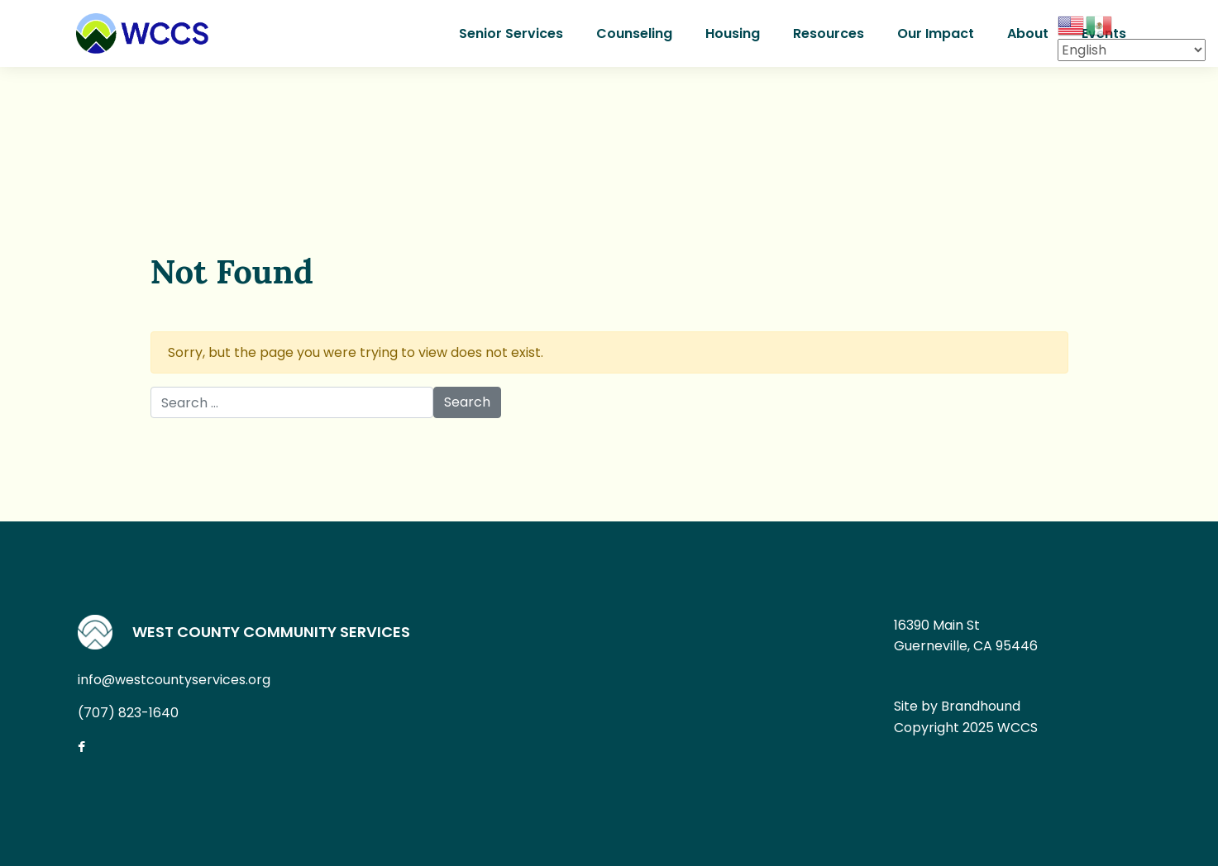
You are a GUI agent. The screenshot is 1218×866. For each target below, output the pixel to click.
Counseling (634, 33)
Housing (732, 33)
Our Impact (935, 33)
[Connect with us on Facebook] (94, 747)
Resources (828, 33)
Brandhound (980, 706)
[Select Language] (1132, 50)
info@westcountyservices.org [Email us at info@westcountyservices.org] (174, 679)
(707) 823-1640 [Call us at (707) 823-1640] (128, 712)
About (1027, 33)
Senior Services (511, 33)
